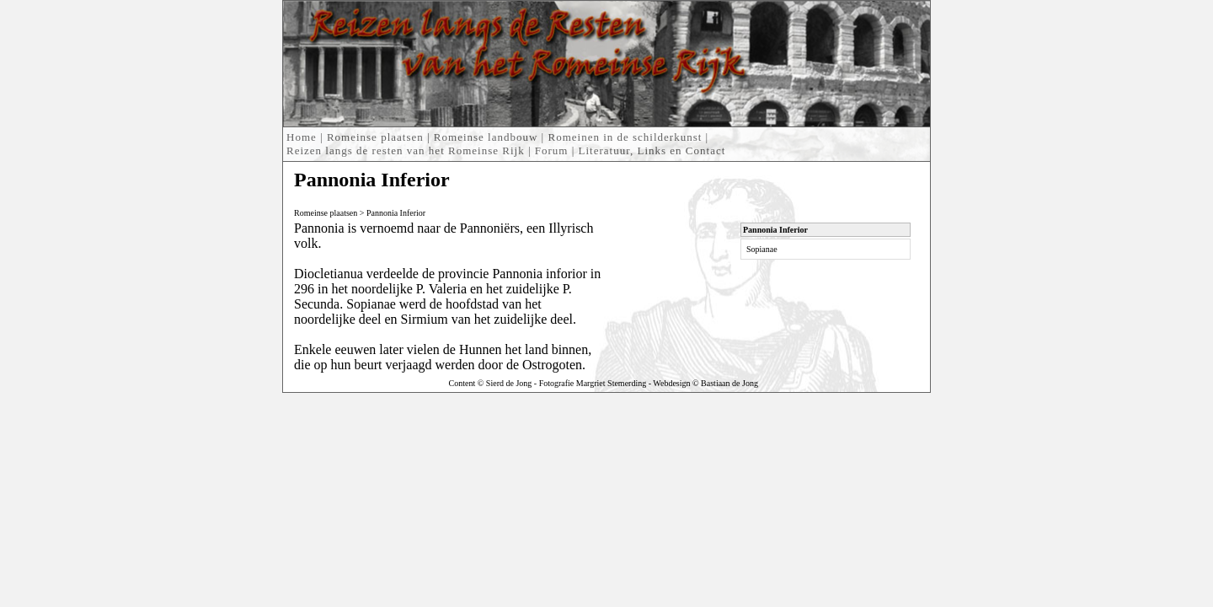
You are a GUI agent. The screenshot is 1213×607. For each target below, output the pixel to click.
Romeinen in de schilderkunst (625, 137)
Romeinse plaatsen (375, 137)
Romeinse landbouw (486, 137)
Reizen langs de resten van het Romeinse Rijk (405, 150)
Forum (552, 150)
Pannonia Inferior (395, 213)
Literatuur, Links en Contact (652, 150)
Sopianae (761, 249)
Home (301, 137)
